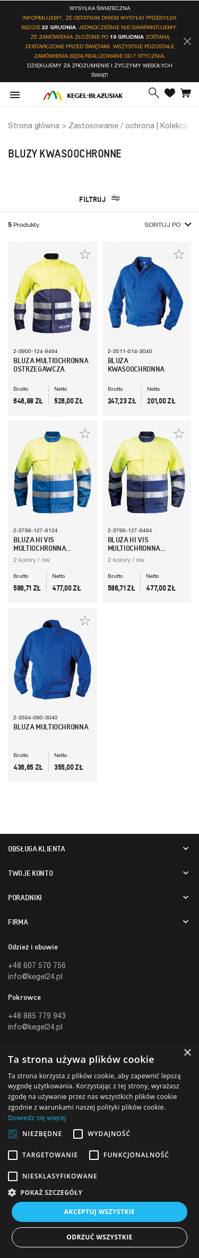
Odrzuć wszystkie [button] (99, 1237)
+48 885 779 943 (37, 1015)
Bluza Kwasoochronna (136, 365)
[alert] (99, 1150)
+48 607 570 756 (37, 965)
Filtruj (99, 199)
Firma (18, 922)
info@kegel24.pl (35, 976)
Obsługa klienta (36, 848)
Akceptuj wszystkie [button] (99, 1211)
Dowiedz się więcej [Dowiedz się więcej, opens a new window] (37, 1117)
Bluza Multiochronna (50, 727)
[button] (187, 41)
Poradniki (25, 897)
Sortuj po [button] (167, 224)
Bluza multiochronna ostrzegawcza (50, 365)
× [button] (187, 1053)
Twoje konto (30, 873)
